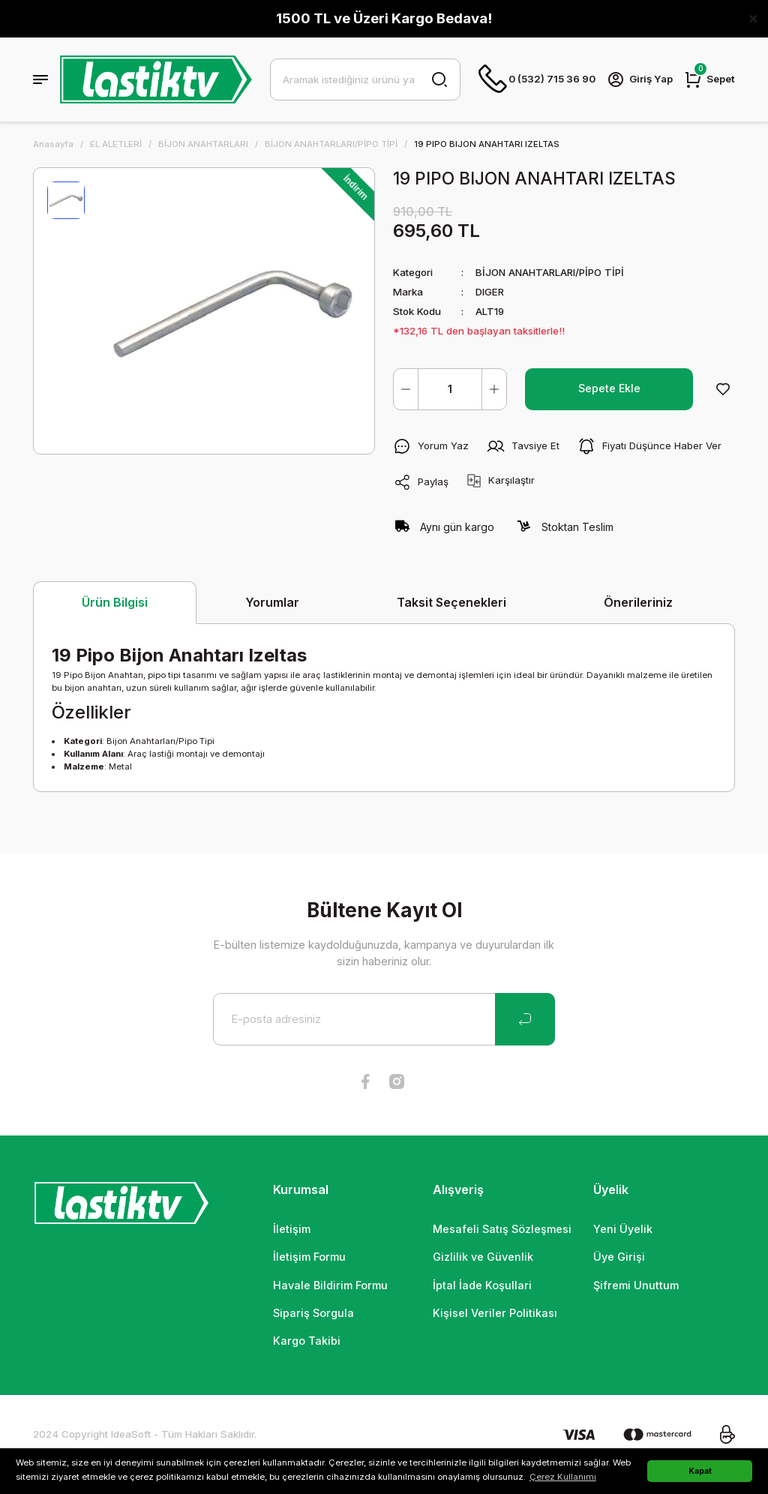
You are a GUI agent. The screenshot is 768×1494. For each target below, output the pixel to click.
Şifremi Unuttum (636, 1285)
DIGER (490, 292)
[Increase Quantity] (494, 389)
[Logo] (156, 80)
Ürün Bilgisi (115, 602)
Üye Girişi (619, 1256)
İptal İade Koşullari (482, 1285)
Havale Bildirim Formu (330, 1285)
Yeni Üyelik (622, 1228)
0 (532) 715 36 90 (537, 79)
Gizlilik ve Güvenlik (483, 1256)
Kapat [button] (700, 1470)
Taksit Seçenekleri (451, 602)
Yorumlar (272, 602)
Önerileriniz (638, 602)
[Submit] (525, 1019)
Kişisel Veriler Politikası (495, 1312)
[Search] (365, 79)
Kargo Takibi (306, 1340)
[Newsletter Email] (384, 1019)
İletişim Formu (309, 1256)
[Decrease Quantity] (406, 389)
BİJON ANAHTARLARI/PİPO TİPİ (550, 272)
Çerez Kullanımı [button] (563, 1477)
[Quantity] (450, 389)
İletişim (291, 1228)
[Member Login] (640, 80)
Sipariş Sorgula (313, 1312)
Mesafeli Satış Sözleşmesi (502, 1228)
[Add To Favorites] (723, 389)
